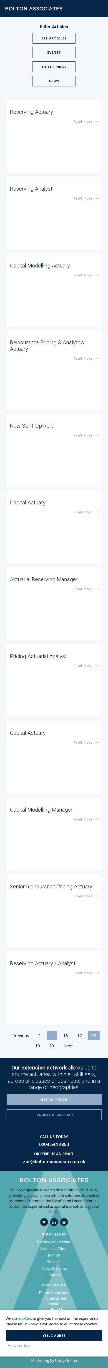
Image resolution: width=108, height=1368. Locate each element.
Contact (54, 1275)
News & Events (54, 1268)
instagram (64, 1222)
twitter (44, 1222)
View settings (19, 1345)
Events (54, 52)
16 (65, 1035)
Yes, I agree (54, 1335)
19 (37, 1046)
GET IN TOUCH (54, 1100)
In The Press (54, 67)
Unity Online (66, 1360)
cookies (25, 1318)
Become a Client (54, 1248)
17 (79, 1035)
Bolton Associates (33, 9)
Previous (20, 1035)
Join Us (54, 1255)
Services (54, 1261)
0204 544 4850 (54, 1144)
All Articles (54, 38)
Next (68, 1046)
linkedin (54, 1222)
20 (51, 1046)
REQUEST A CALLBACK (54, 1115)
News (54, 81)
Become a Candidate (54, 1242)
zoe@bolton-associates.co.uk (54, 1162)
